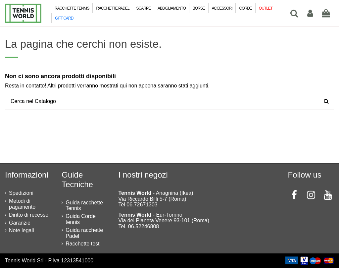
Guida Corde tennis (81, 219)
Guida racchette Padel (84, 233)
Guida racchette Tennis (84, 205)
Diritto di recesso (28, 215)
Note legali (21, 230)
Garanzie (19, 223)
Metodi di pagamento (22, 204)
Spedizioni (21, 193)
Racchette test (82, 243)
